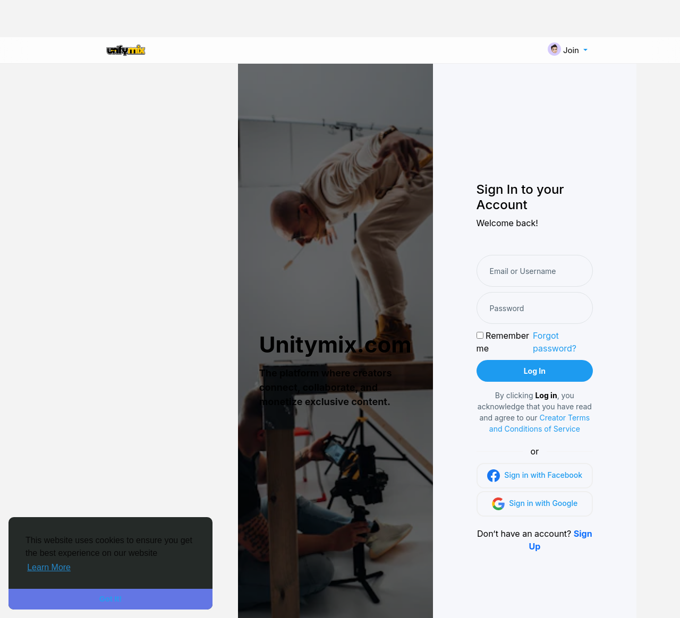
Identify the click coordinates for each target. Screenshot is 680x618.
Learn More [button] (49, 567)
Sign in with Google (535, 503)
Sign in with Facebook (534, 475)
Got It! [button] (110, 599)
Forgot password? (554, 342)
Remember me (503, 342)
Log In (535, 370)
